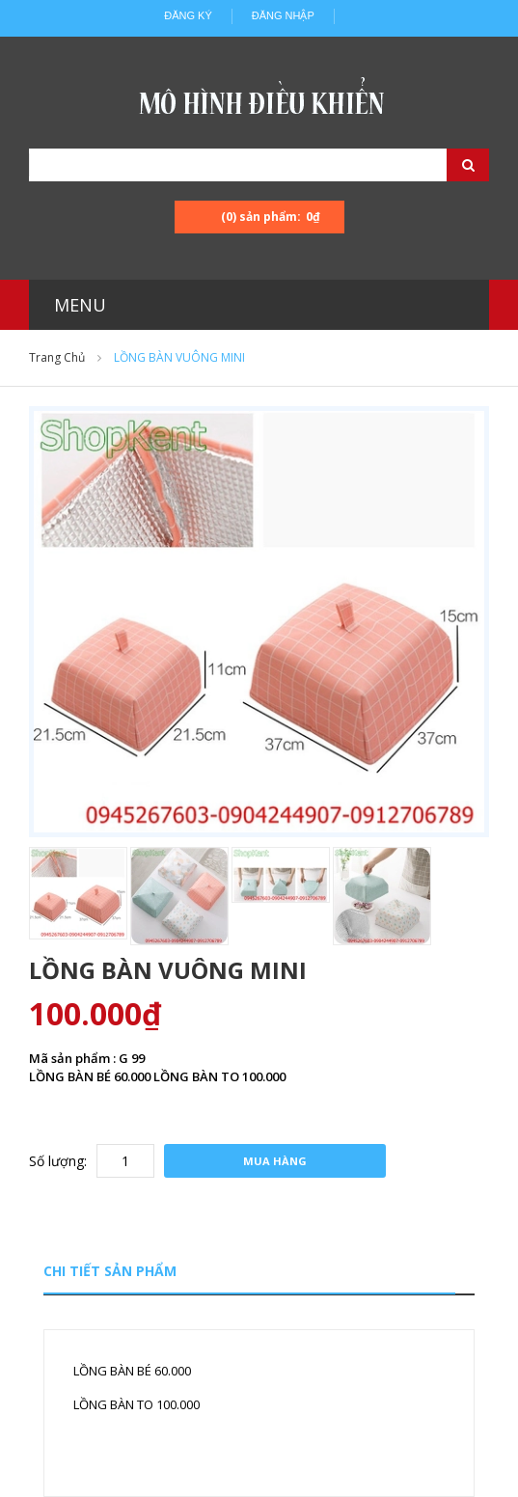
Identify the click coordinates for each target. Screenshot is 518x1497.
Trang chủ (57, 357)
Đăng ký (188, 15)
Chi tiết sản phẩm (110, 1271)
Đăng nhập (283, 15)
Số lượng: (58, 1161)
